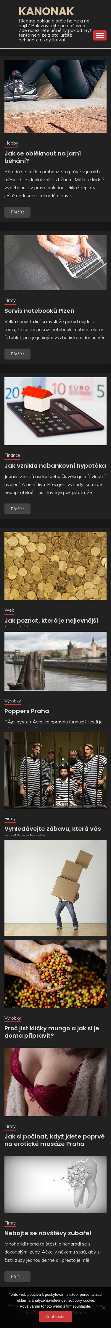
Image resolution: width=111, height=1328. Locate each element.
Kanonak (46, 11)
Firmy (10, 300)
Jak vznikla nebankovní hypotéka (55, 465)
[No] (104, 1308)
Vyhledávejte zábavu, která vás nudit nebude (52, 832)
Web (9, 610)
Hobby (11, 143)
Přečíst (17, 212)
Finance (12, 455)
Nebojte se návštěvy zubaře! (47, 1233)
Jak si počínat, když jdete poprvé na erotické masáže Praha (54, 1140)
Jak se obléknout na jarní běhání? (42, 157)
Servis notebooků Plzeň (39, 311)
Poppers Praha (26, 711)
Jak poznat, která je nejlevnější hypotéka (51, 624)
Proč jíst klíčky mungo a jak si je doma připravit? (51, 1032)
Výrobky (12, 701)
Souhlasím (55, 1316)
